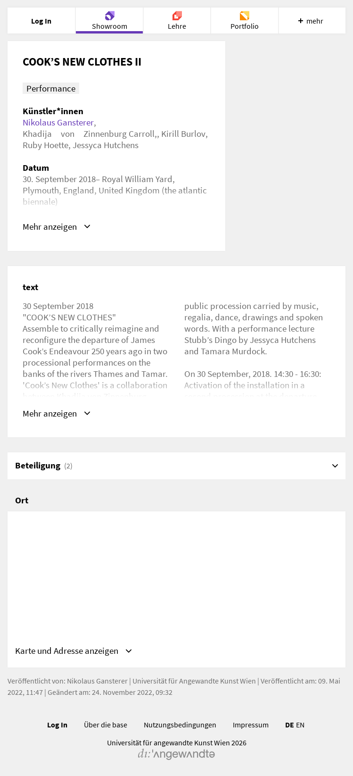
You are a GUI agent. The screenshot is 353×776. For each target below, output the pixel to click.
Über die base (105, 724)
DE (289, 724)
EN (300, 724)
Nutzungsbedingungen (180, 724)
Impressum (251, 724)
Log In (57, 724)
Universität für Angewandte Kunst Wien (194, 680)
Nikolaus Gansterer (58, 122)
